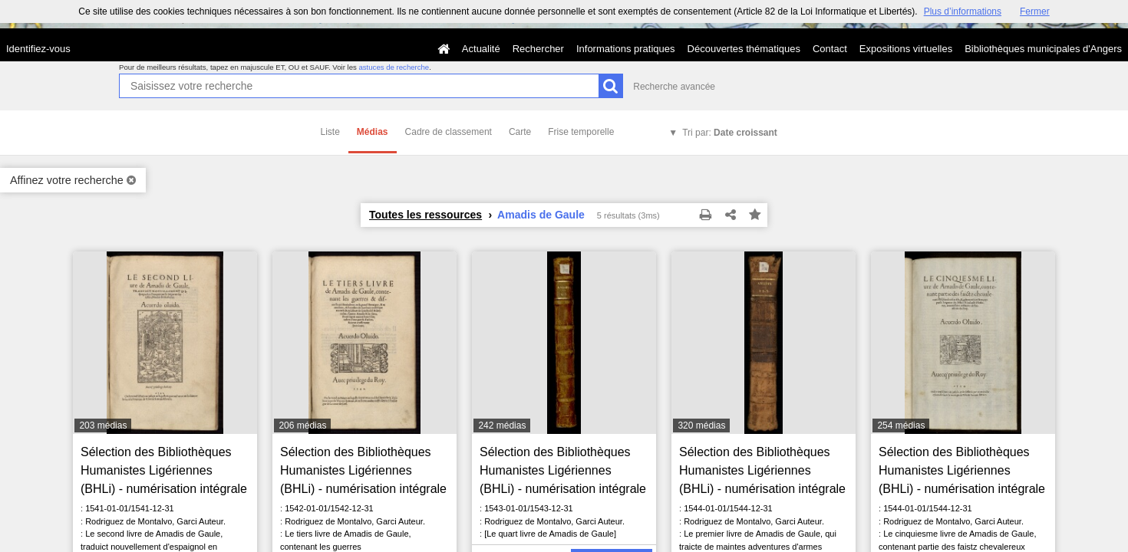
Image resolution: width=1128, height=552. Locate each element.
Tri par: (729, 132)
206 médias (302, 425)
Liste (330, 132)
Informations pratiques (625, 48)
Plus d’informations (962, 11)
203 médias (103, 425)
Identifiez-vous (38, 48)
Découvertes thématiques (744, 48)
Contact (830, 48)
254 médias (901, 425)
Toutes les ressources (425, 215)
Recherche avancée (674, 86)
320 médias (701, 425)
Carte (520, 132)
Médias (372, 132)
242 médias (502, 425)
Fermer (1035, 11)
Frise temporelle (581, 132)
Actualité (481, 48)
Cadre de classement (448, 132)
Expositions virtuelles (905, 48)
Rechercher (538, 48)
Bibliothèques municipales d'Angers (1043, 48)
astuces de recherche (393, 67)
